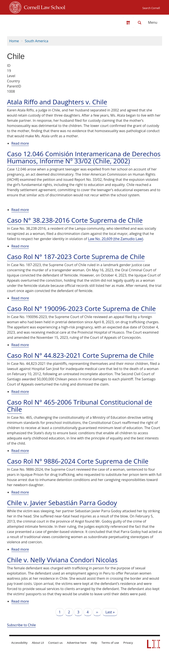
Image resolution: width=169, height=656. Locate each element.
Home (14, 41)
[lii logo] (26, 21)
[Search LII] (139, 22)
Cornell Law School (43, 6)
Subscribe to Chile (21, 625)
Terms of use (110, 643)
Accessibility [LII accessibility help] (19, 643)
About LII (38, 643)
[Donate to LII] (128, 22)
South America (36, 41)
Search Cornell (151, 8)
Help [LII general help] (94, 643)
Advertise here (77, 643)
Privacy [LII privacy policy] (128, 643)
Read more (20, 143)
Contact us (55, 643)
